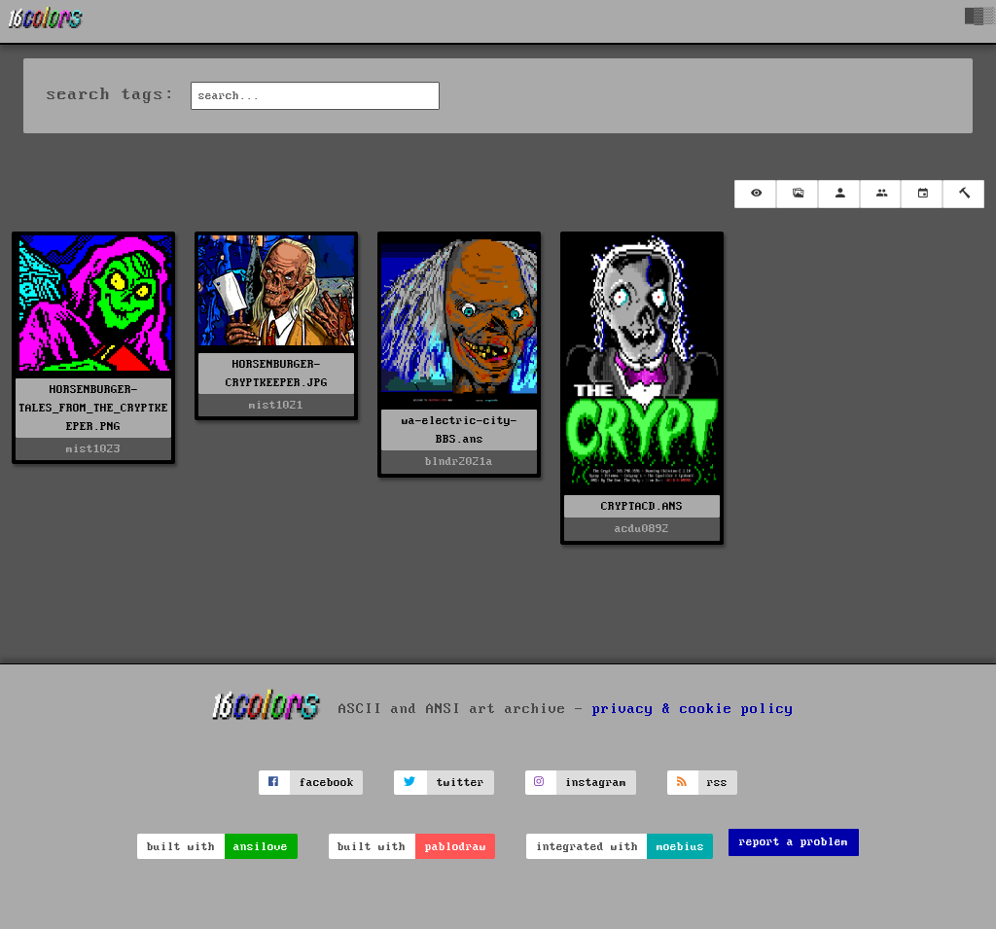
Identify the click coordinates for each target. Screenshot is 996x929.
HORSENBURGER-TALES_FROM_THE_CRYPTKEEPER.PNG (93, 408)
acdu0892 (642, 528)
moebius (680, 846)
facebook (327, 782)
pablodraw (455, 846)
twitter (460, 782)
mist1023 (93, 449)
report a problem (793, 842)
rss (717, 782)
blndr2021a (459, 461)
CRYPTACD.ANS (642, 506)
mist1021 (276, 405)
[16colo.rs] (45, 21)
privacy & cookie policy (693, 708)
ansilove (260, 846)
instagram (595, 782)
